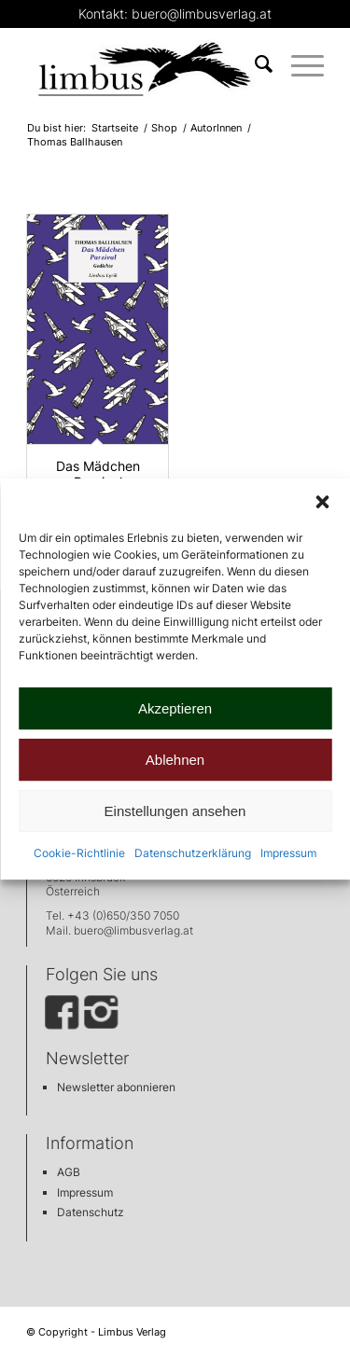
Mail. (60, 930)
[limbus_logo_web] (145, 64)
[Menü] (298, 64)
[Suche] (254, 64)
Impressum (288, 853)
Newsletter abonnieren (116, 1087)
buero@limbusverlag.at (133, 930)
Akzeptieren (175, 708)
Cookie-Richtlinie (79, 853)
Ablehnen (175, 760)
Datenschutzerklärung (192, 853)
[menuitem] (254, 64)
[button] (322, 501)
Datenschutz (90, 1212)
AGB (68, 1172)
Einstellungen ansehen (175, 811)
